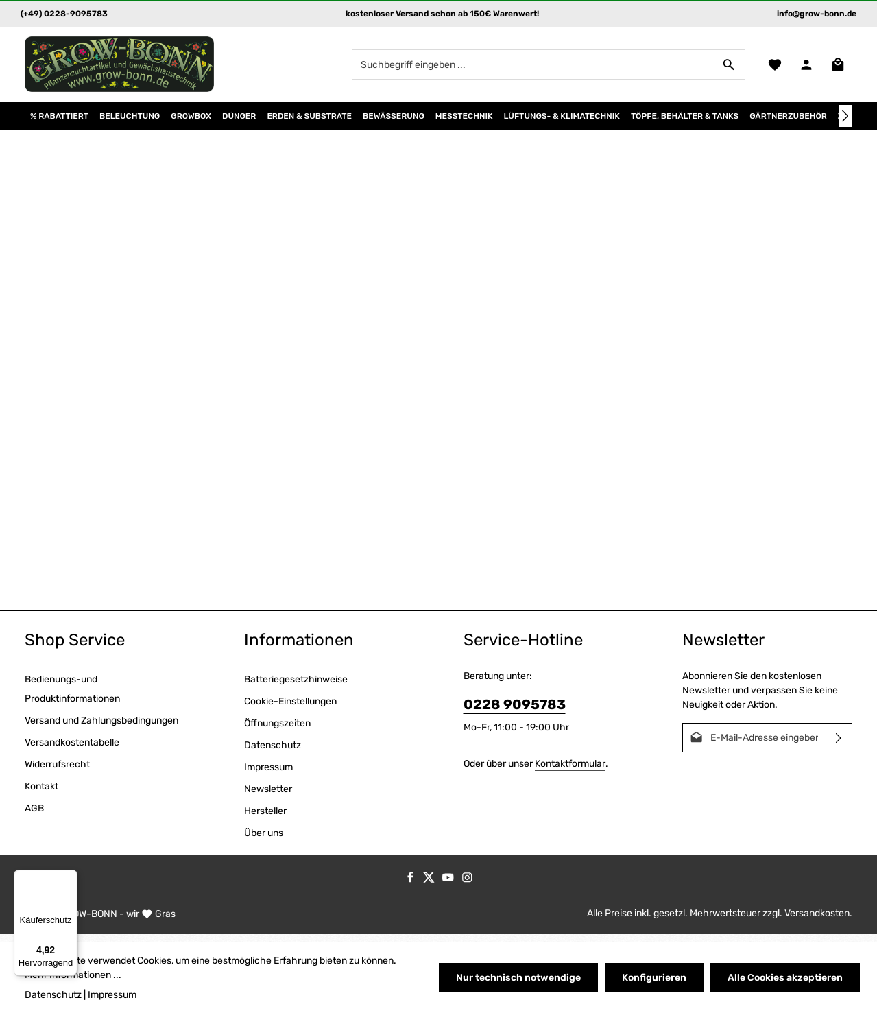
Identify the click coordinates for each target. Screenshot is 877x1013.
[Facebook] (411, 888)
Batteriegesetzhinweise (296, 687)
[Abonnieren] (839, 745)
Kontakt (41, 794)
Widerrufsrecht (57, 772)
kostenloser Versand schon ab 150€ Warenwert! (442, 14)
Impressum (268, 774)
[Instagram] (467, 888)
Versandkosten (817, 921)
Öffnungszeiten (277, 731)
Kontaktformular (570, 771)
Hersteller (265, 818)
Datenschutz (272, 753)
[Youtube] (449, 888)
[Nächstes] (845, 123)
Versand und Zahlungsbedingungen (101, 728)
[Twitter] (430, 888)
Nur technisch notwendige (521, 978)
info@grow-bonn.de (816, 14)
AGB (34, 816)
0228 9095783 (515, 712)
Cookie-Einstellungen (290, 709)
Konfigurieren (656, 978)
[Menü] (69, 878)
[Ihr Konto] (805, 68)
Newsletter (268, 796)
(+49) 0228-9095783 (64, 14)
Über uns (263, 840)
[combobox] (531, 68)
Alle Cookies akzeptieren (785, 978)
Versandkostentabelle (72, 750)
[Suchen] (727, 68)
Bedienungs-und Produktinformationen (72, 696)
